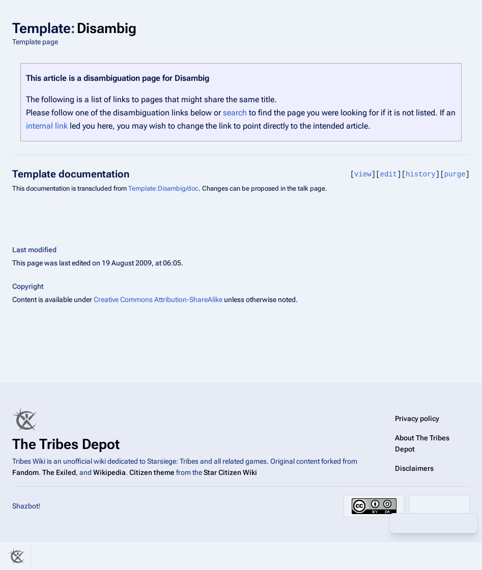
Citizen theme (152, 472)
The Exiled (59, 472)
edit (389, 174)
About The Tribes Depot (422, 443)
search (235, 112)
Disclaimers (414, 468)
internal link (47, 126)
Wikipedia (109, 472)
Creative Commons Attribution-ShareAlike (158, 299)
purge (455, 174)
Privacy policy (417, 418)
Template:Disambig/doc (163, 188)
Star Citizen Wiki (230, 472)
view (363, 174)
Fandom (25, 472)
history (421, 174)
